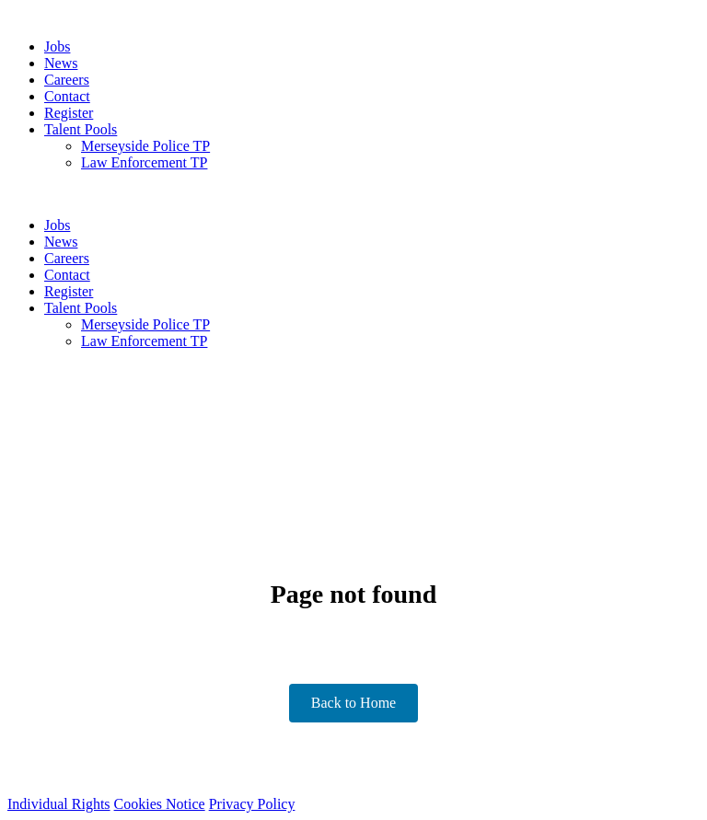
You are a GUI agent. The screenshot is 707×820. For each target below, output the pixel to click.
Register (68, 113)
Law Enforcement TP (144, 162)
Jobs (57, 46)
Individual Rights (58, 804)
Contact (67, 96)
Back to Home (353, 702)
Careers (66, 79)
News (60, 63)
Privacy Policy (252, 804)
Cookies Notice (159, 804)
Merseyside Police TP (145, 146)
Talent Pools (80, 129)
